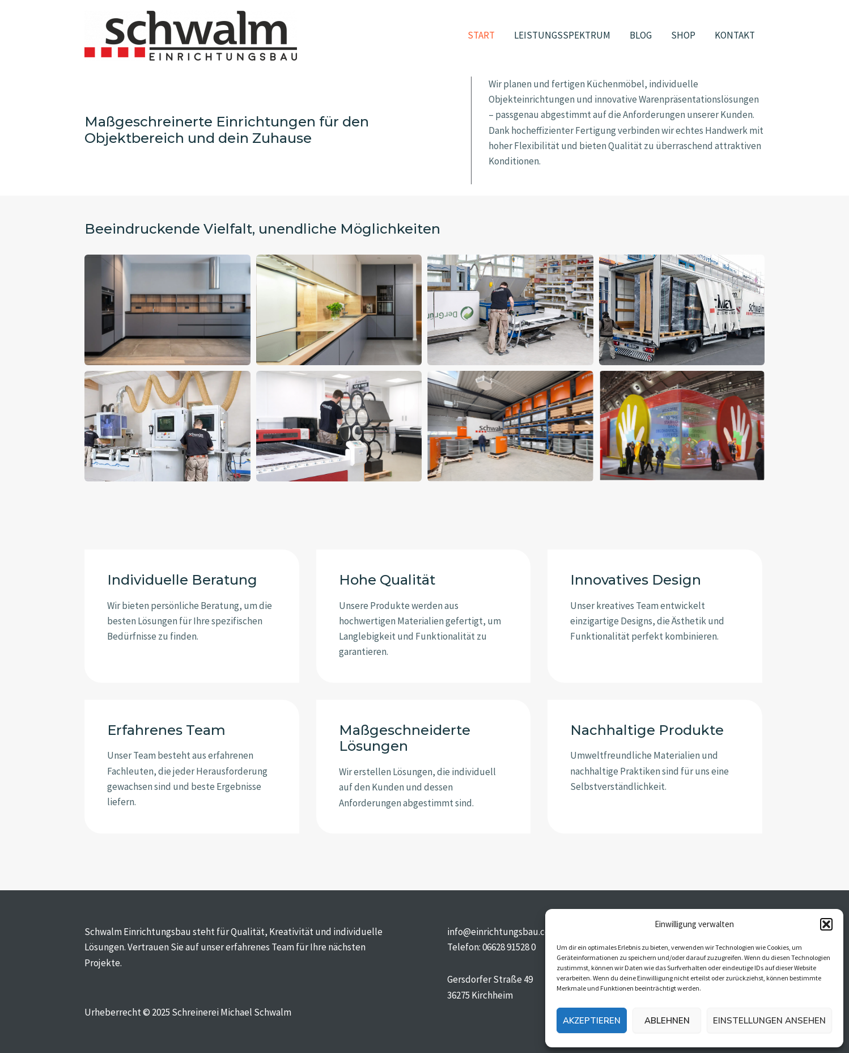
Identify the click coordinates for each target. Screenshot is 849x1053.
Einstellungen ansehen (769, 1020)
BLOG (641, 35)
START (481, 35)
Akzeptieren (592, 1020)
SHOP (683, 35)
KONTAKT (735, 35)
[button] (826, 924)
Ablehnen (667, 1020)
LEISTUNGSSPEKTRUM (562, 35)
